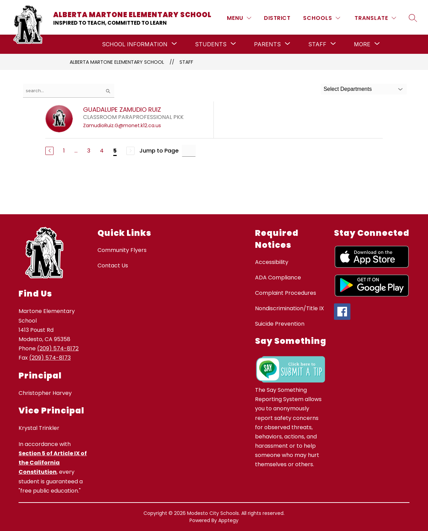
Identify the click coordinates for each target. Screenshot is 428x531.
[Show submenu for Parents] (267, 44)
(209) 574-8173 (50, 358)
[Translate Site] (375, 18)
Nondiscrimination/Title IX (289, 308)
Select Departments (348, 89)
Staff (186, 62)
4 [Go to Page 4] (102, 151)
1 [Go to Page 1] (64, 151)
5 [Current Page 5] (115, 151)
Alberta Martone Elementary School (117, 62)
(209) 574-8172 (58, 348)
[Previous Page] (49, 151)
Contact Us (112, 265)
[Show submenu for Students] (211, 44)
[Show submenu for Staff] (317, 44)
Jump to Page (158, 151)
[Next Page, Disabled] (130, 151)
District (277, 18)
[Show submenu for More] (362, 44)
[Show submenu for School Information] (134, 44)
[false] (68, 91)
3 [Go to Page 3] (88, 151)
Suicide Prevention (279, 324)
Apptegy (228, 520)
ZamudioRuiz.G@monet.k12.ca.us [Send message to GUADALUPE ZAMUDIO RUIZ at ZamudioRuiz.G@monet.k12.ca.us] (122, 125)
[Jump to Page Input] (189, 151)
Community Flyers (122, 250)
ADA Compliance (278, 277)
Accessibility (271, 262)
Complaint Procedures (285, 293)
